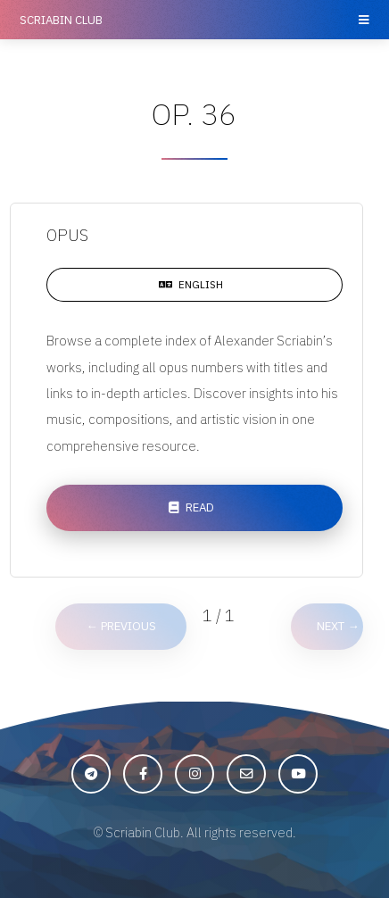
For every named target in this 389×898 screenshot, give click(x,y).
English (200, 284)
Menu (362, 19)
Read (200, 507)
